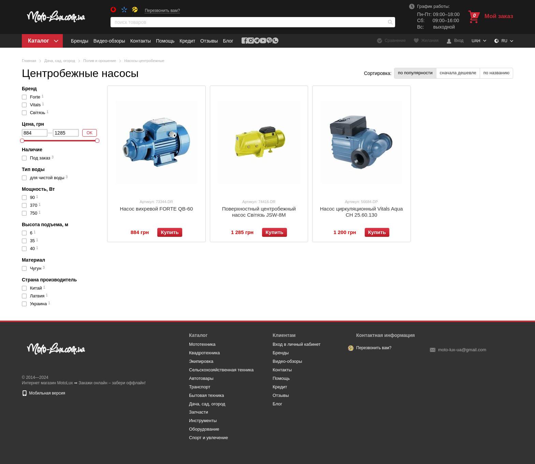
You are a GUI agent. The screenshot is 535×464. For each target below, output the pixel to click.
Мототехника (202, 344)
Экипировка (201, 361)
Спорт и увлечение (208, 437)
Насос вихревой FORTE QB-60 (156, 209)
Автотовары (201, 378)
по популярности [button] (415, 72)
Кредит (187, 41)
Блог (228, 41)
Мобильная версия (43, 393)
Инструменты (203, 420)
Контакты (140, 41)
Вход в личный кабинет (296, 344)
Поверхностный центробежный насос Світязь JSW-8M (259, 212)
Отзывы (209, 41)
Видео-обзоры (109, 41)
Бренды (79, 41)
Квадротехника (204, 352)
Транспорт (200, 386)
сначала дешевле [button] (458, 72)
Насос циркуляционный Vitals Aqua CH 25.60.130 (361, 212)
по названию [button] (496, 72)
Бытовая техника (206, 395)
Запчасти (198, 412)
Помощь (165, 41)
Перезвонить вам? (162, 10)
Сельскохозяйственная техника (221, 369)
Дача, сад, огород (207, 403)
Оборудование (204, 429)
